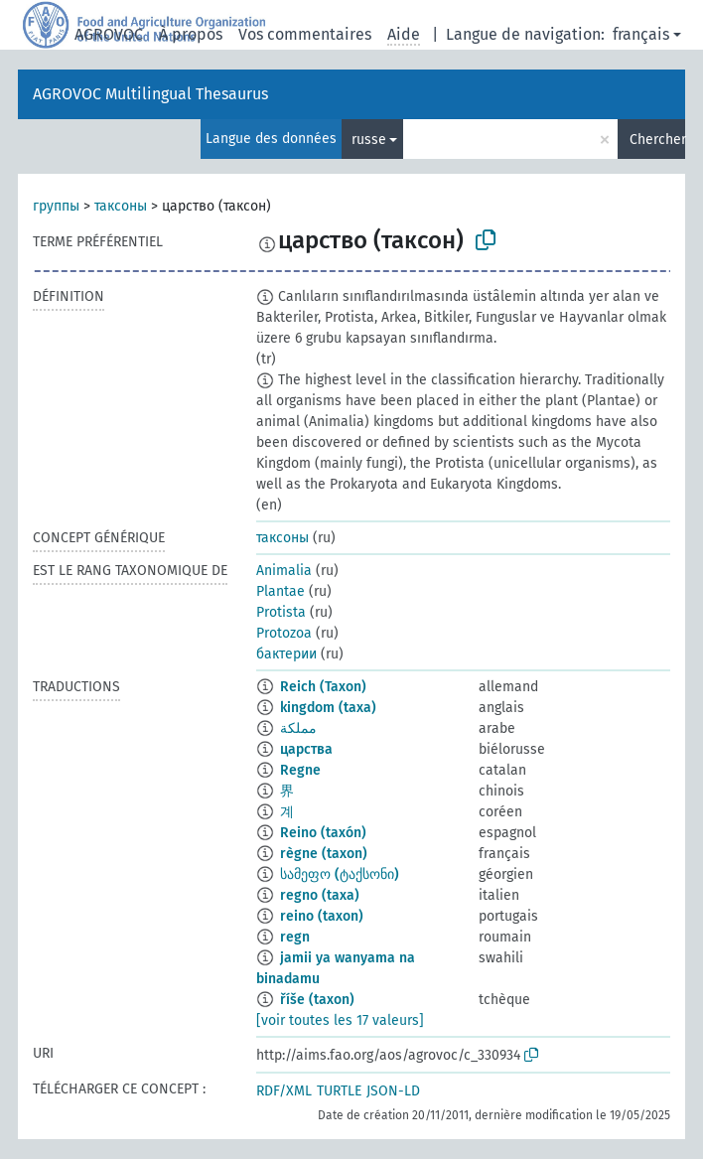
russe (369, 139)
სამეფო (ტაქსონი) (339, 874)
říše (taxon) (317, 999)
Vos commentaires (304, 34)
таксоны (120, 206)
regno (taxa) (319, 895)
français (641, 34)
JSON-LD (393, 1091)
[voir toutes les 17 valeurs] (340, 1020)
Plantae (280, 591)
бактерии (286, 654)
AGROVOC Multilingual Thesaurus (150, 93)
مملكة (298, 728)
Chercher (657, 139)
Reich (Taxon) (323, 686)
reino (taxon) (321, 916)
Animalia (284, 570)
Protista (281, 612)
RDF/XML (284, 1091)
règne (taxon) (323, 853)
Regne (300, 770)
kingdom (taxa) (328, 707)
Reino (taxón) (323, 832)
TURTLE (339, 1091)
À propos (190, 34)
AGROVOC (108, 34)
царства (306, 749)
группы (56, 206)
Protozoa (284, 633)
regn (295, 937)
